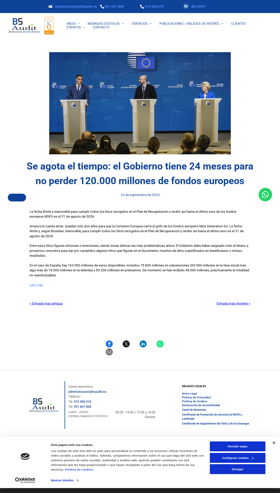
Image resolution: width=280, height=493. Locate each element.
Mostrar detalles (62, 485)
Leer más (36, 285)
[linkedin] (186, 7)
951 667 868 (114, 6)
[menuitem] (73, 23)
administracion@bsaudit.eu (76, 6)
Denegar (237, 474)
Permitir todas (238, 451)
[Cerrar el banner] (274, 447)
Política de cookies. (79, 474)
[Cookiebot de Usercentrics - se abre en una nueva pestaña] (25, 485)
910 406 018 (154, 6)
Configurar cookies (237, 463)
